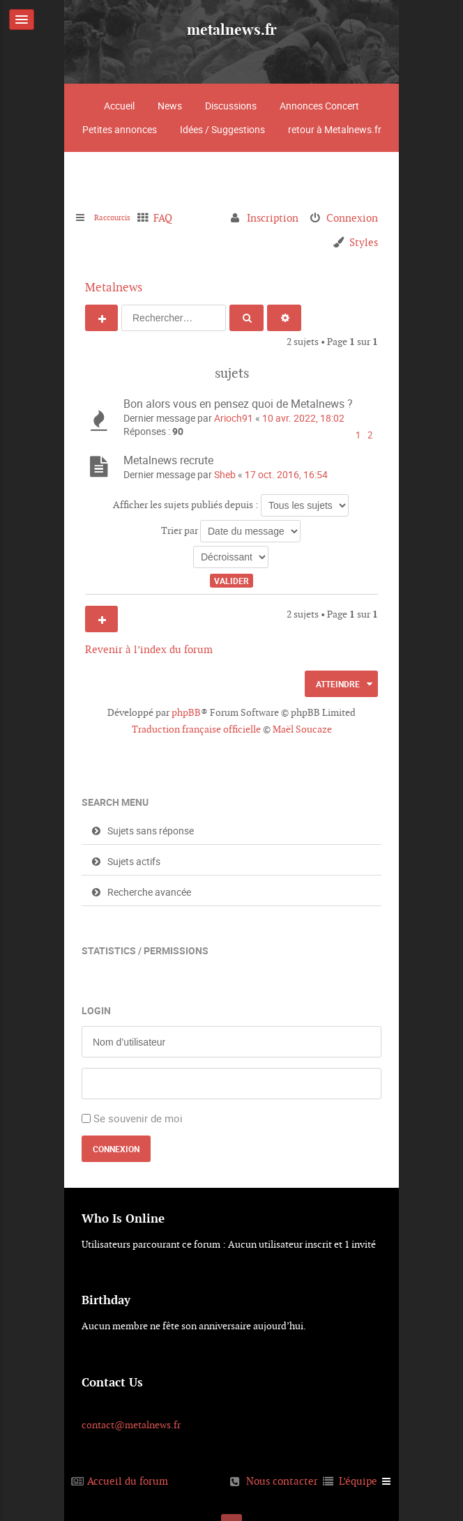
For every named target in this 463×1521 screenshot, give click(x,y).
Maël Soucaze (302, 729)
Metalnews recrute (168, 460)
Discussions (231, 105)
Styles (363, 242)
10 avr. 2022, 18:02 (303, 418)
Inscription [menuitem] (272, 217)
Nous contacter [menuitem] (282, 1481)
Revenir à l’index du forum (149, 649)
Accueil (119, 105)
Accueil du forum (127, 1481)
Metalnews (113, 287)
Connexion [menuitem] (352, 217)
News (170, 105)
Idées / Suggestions (222, 129)
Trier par (231, 531)
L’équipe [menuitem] (358, 1481)
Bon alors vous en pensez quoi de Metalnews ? (238, 403)
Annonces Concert (319, 105)
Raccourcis (119, 217)
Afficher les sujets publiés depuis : (231, 505)
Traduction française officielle (196, 729)
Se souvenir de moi (138, 1118)
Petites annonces (119, 129)
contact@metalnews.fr (131, 1425)
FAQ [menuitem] (177, 217)
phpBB (186, 712)
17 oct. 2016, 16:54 (286, 474)
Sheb (225, 474)
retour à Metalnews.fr (334, 129)
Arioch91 (233, 418)
